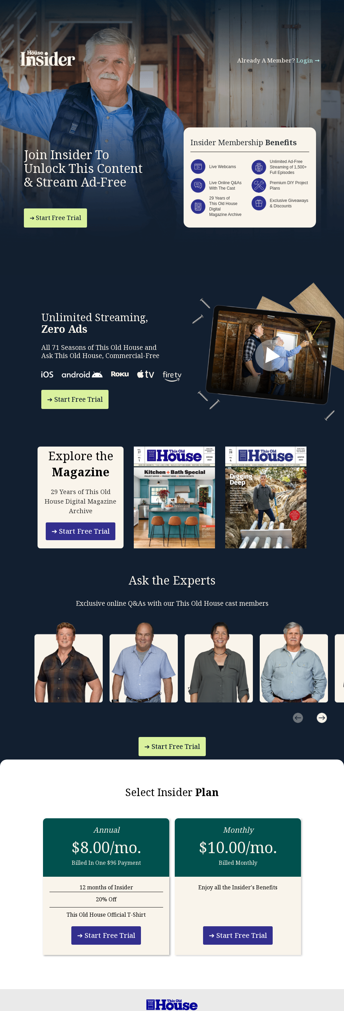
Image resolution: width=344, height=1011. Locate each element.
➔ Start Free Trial (55, 218)
